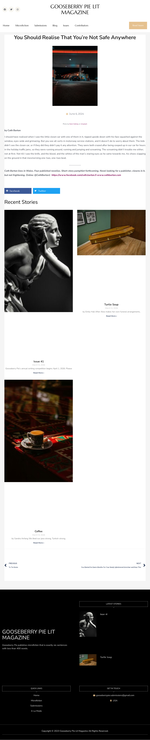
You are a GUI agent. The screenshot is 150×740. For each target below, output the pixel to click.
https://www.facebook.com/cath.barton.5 (74, 175)
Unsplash (84, 124)
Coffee (38, 531)
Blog (55, 25)
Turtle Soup (111, 304)
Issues (66, 25)
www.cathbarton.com (109, 175)
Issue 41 (39, 361)
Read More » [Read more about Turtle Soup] (111, 316)
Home (6, 25)
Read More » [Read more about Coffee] (38, 543)
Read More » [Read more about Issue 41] (38, 373)
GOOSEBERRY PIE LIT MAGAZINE (75, 9)
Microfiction (22, 25)
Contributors (81, 25)
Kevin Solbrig (73, 124)
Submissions (40, 25)
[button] (17, 191)
